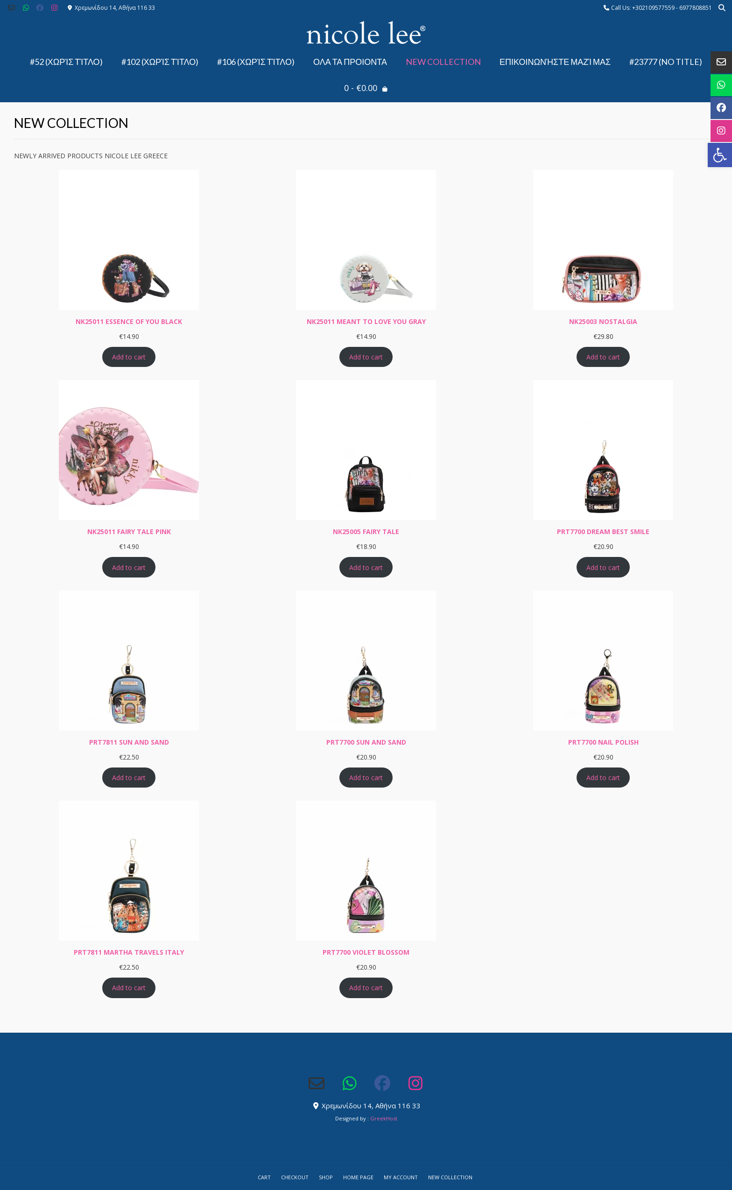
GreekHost (383, 1118)
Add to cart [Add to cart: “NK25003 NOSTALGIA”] (603, 356)
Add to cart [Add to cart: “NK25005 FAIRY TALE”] (366, 567)
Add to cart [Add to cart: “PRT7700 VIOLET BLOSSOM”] (366, 987)
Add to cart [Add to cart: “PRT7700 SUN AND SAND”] (366, 777)
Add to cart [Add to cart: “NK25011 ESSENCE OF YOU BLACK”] (129, 356)
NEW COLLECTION (443, 61)
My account (401, 1177)
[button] (720, 155)
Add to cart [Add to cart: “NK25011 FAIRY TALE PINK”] (129, 567)
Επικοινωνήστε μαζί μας (555, 61)
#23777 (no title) (665, 61)
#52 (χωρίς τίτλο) (66, 61)
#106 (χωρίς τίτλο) (256, 61)
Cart (264, 1177)
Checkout (295, 1177)
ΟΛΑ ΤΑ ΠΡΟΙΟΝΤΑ (350, 61)
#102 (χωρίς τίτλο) (160, 61)
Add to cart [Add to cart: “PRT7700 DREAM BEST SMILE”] (603, 567)
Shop (326, 1177)
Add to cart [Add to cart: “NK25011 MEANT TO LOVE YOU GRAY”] (366, 356)
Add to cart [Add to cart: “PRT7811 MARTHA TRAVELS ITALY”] (129, 987)
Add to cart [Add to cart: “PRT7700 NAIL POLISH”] (603, 777)
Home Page (358, 1177)
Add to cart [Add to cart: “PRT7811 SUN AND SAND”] (129, 777)
